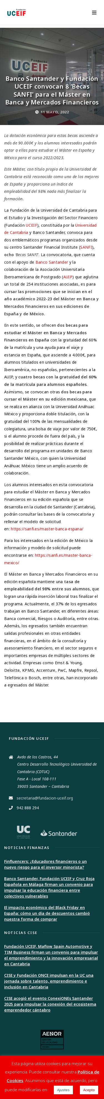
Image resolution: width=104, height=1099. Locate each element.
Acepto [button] (89, 1089)
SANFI (86, 247)
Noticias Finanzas (27, 847)
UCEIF (31, 225)
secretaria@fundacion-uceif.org (45, 798)
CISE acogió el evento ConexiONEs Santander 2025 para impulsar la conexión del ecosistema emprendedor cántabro (50, 1004)
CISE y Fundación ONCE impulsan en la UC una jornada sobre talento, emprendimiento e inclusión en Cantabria (48, 981)
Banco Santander (51, 262)
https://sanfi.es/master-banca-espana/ (47, 528)
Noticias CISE (20, 932)
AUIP (67, 276)
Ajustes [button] (63, 1089)
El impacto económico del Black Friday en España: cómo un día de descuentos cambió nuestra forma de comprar (47, 913)
